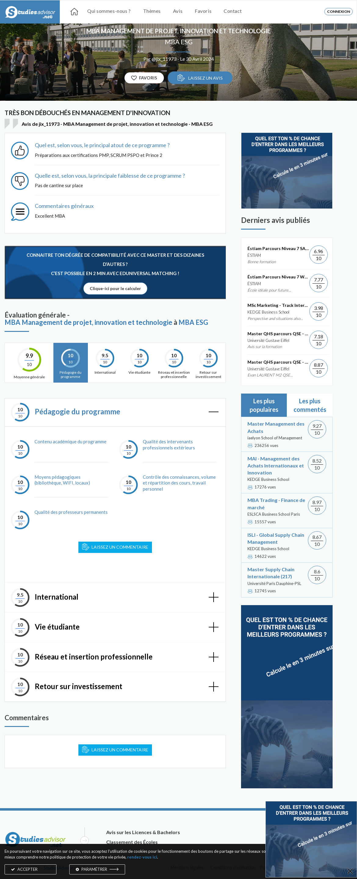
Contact (233, 11)
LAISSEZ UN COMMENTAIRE (115, 546)
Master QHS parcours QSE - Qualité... (278, 333)
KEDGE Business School (268, 312)
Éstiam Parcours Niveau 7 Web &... (278, 276)
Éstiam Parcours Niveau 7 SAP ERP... (278, 248)
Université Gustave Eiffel (268, 340)
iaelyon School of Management (274, 437)
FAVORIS (144, 78)
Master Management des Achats (276, 427)
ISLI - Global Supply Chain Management (275, 538)
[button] (115, 412)
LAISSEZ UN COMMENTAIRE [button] (115, 749)
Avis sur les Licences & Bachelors (143, 832)
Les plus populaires (264, 405)
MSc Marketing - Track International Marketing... (278, 305)
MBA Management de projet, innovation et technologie (178, 30)
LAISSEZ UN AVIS (200, 78)
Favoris (203, 11)
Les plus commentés (310, 405)
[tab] (115, 412)
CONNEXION (338, 11)
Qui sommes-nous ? (109, 11)
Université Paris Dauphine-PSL (274, 583)
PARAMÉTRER (97, 869)
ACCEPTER (24, 869)
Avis (177, 11)
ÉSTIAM (254, 255)
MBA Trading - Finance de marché (276, 503)
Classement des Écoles (132, 842)
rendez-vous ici (142, 857)
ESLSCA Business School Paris (273, 514)
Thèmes (152, 11)
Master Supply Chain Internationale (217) (270, 572)
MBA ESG (179, 41)
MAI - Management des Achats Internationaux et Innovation (275, 465)
